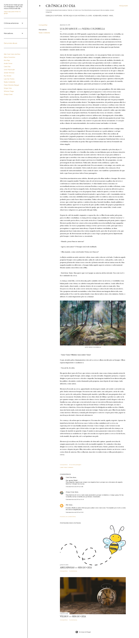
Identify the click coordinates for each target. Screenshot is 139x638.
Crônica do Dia (60, 5)
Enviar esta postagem (75, 464)
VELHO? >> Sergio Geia (73, 616)
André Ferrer (8, 63)
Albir (67, 505)
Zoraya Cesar (70, 492)
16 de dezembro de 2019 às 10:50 (74, 512)
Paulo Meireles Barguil (11, 85)
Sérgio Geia (8, 88)
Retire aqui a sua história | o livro (77, 16)
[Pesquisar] (123, 5)
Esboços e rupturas (54, 16)
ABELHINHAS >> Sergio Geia (76, 567)
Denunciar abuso (10, 43)
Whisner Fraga (9, 91)
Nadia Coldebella (9, 82)
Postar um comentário (68, 516)
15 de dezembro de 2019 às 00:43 (75, 499)
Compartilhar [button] (43, 25)
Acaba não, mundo (100, 16)
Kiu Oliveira (7, 76)
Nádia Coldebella (44, 33)
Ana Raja (7, 60)
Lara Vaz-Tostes (9, 79)
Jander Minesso (9, 73)
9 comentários (73, 571)
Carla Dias (69, 477)
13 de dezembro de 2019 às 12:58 (74, 486)
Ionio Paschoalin (9, 70)
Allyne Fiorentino (9, 57)
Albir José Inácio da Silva (12, 54)
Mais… (111, 16)
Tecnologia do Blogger (83, 632)
